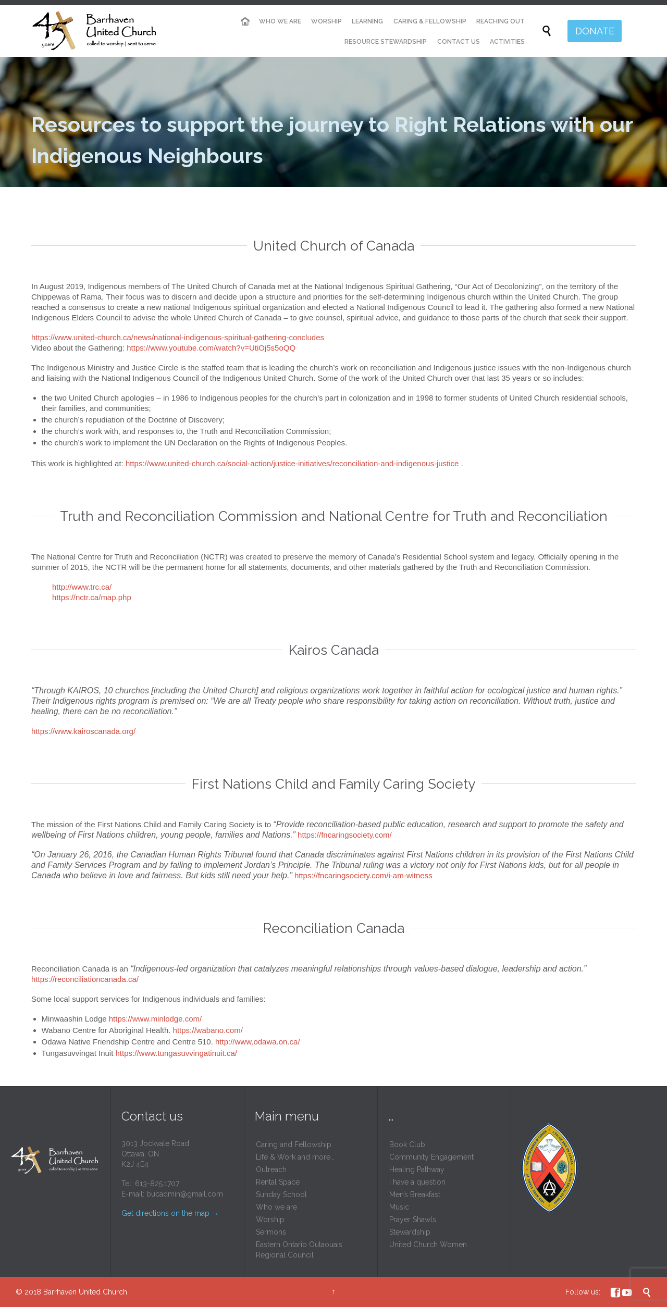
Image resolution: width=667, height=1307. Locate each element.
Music (399, 1207)
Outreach (271, 1169)
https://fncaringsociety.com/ (345, 834)
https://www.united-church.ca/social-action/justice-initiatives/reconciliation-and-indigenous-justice (292, 463)
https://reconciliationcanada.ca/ (85, 979)
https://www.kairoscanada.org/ (83, 731)
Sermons (271, 1232)
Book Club (407, 1144)
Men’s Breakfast (414, 1194)
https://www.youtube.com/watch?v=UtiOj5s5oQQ (211, 347)
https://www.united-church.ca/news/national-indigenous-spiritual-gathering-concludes (177, 337)
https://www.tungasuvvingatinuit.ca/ (176, 1053)
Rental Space (278, 1182)
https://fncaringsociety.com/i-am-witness (363, 875)
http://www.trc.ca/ (82, 586)
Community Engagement (431, 1157)
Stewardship (409, 1232)
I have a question (417, 1182)
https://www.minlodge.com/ (155, 1018)
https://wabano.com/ (208, 1030)
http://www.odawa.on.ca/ (257, 1041)
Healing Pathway (416, 1169)
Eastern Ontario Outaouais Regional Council (299, 1249)
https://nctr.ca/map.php (91, 597)
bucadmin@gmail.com (184, 1194)
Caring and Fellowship (293, 1144)
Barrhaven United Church (85, 1292)
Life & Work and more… (295, 1157)
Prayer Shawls (412, 1219)
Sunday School (281, 1194)
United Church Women (428, 1244)
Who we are (276, 1207)
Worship (270, 1219)
